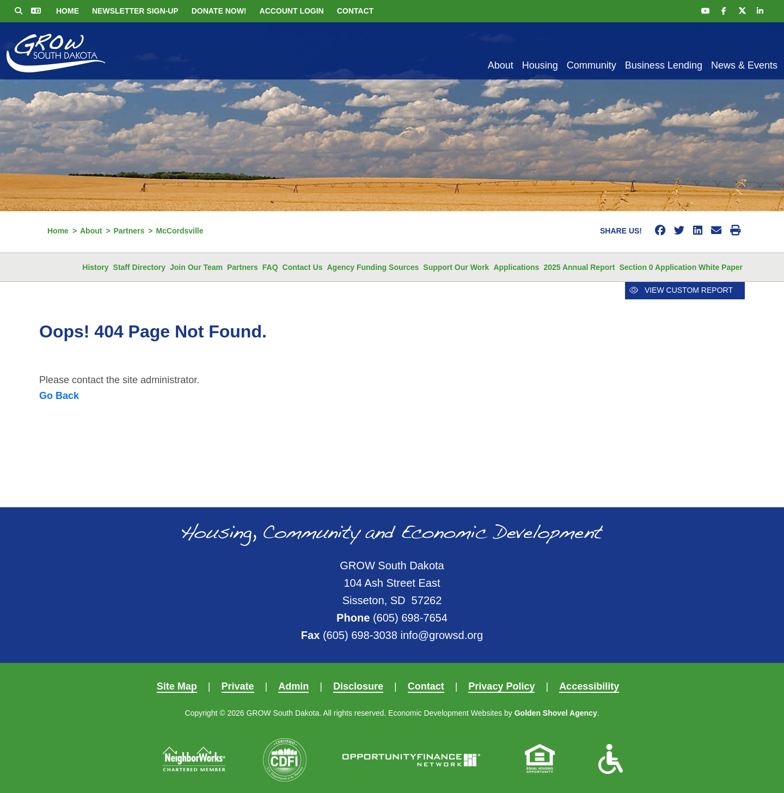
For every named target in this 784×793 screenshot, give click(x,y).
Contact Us (303, 267)
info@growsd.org (441, 635)
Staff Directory (139, 267)
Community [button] (591, 65)
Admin (293, 686)
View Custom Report (681, 290)
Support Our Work (456, 267)
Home (67, 11)
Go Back (59, 395)
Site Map (177, 686)
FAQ (270, 267)
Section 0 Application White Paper (681, 267)
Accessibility (589, 686)
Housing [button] (540, 65)
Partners (242, 267)
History (95, 267)
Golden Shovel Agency (555, 713)
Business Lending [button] (663, 65)
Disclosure (358, 686)
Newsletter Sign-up (135, 11)
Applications (516, 267)
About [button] (500, 65)
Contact (355, 11)
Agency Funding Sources (373, 267)
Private (238, 686)
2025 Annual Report (579, 267)
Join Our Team (196, 267)
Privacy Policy (501, 686)
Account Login (292, 11)
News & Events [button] (744, 65)
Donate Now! (219, 11)
